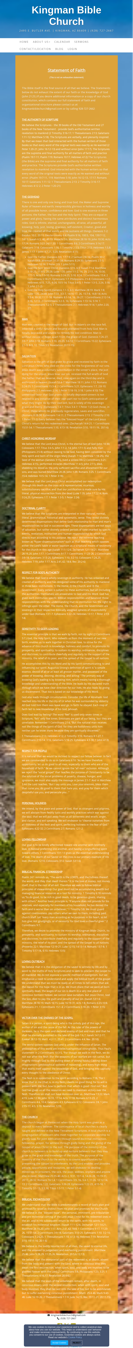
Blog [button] (59, 49)
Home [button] (24, 41)
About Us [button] (41, 41)
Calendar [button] (62, 41)
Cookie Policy (75, 1337)
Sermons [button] (81, 41)
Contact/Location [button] (35, 49)
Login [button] (72, 49)
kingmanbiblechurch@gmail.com (42, 108)
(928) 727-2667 (68, 1318)
